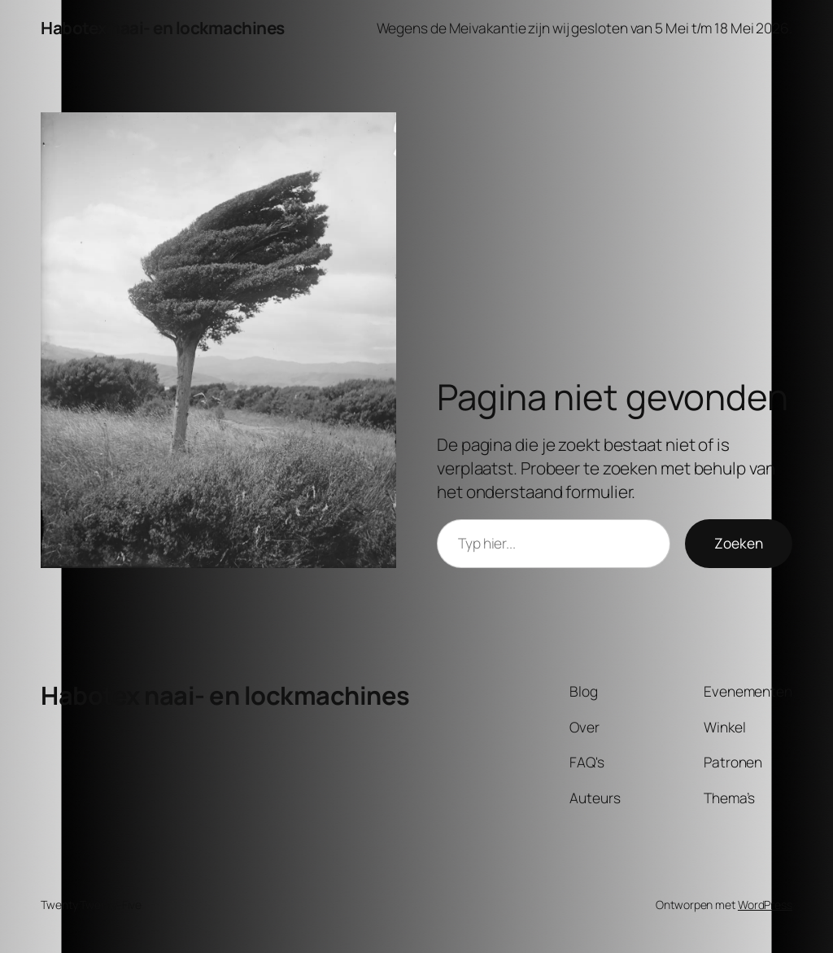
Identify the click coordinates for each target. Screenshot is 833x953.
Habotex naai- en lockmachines (163, 27)
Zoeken (738, 543)
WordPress (765, 904)
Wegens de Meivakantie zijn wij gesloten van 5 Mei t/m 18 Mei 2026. (584, 27)
